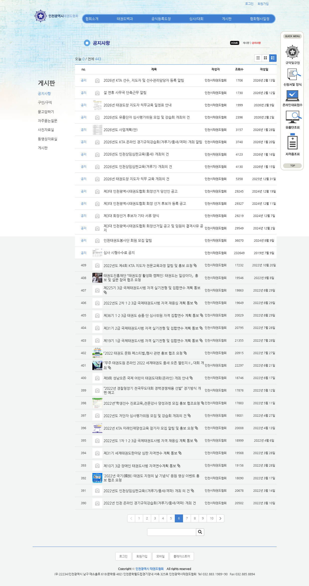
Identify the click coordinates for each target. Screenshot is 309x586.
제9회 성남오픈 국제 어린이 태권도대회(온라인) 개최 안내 (146, 378)
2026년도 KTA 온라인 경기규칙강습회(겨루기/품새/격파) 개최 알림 (153, 142)
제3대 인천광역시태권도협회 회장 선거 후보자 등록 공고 (145, 203)
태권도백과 (125, 19)
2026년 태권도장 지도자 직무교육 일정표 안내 (138, 105)
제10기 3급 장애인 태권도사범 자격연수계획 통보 (140, 466)
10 (211, 518)
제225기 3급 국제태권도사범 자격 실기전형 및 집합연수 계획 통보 (152, 288)
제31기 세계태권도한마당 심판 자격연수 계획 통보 (140, 453)
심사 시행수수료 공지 (119, 253)
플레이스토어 (182, 556)
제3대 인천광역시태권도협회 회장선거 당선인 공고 (141, 191)
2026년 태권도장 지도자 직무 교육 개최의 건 (136, 179)
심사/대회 (196, 19)
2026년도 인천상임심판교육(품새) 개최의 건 (136, 154)
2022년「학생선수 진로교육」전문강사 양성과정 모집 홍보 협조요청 (152, 403)
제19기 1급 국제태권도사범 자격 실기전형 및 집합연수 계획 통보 (151, 341)
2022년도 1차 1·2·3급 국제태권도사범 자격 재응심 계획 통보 (148, 441)
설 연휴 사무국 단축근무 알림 (125, 93)
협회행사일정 (259, 19)
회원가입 (263, 3)
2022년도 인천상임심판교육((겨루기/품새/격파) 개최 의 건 (147, 491)
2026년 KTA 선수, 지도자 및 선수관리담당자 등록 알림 (144, 80)
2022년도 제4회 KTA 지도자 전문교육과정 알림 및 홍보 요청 (148, 266)
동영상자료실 (47, 139)
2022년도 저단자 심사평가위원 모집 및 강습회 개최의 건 (145, 416)
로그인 (249, 3)
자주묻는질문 (47, 121)
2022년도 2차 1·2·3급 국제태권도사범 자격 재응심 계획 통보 (148, 303)
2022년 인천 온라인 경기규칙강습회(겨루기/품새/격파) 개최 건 (150, 503)
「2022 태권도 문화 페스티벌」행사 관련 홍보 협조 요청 (143, 353)
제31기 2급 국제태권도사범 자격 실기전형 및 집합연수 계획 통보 (151, 328)
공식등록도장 (161, 19)
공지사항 (44, 94)
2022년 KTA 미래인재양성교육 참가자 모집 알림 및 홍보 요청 (149, 428)
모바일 (160, 556)
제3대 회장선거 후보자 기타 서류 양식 (131, 216)
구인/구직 (45, 102)
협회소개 (91, 19)
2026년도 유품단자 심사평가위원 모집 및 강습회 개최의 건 (147, 117)
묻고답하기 (46, 112)
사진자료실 (46, 130)
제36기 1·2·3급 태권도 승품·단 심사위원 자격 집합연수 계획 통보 (151, 315)
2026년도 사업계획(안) (121, 130)
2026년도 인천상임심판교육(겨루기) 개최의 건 (138, 167)
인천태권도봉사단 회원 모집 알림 (128, 240)
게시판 (227, 19)
